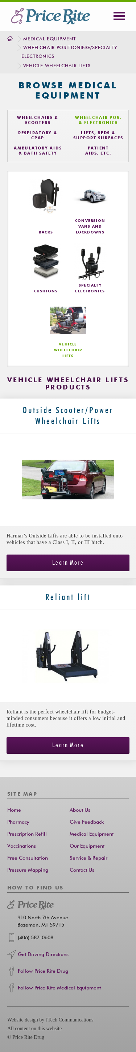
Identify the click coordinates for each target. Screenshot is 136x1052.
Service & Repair (88, 858)
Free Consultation (27, 858)
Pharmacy (18, 822)
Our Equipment (87, 846)
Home (14, 810)
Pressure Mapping (27, 870)
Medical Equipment (49, 39)
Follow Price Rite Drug (43, 971)
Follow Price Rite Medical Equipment (59, 988)
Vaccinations (21, 846)
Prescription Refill (27, 834)
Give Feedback (87, 822)
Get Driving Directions (43, 954)
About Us (80, 810)
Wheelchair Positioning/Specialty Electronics (69, 52)
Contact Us (82, 870)
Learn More (68, 563)
